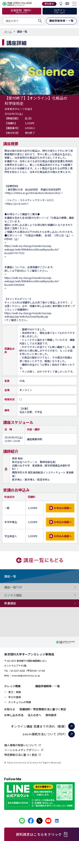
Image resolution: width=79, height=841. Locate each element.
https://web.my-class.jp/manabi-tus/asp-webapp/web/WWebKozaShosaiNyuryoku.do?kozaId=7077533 (31, 249)
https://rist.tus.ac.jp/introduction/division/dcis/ (33, 193)
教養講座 (21, 603)
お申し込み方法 (13, 715)
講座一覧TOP (21, 587)
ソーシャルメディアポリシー (22, 750)
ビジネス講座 (21, 595)
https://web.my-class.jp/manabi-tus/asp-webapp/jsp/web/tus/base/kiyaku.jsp (28, 314)
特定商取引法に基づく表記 (20, 754)
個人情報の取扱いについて (20, 745)
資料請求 (51, 715)
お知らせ (9, 709)
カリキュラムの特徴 (19, 702)
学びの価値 (14, 697)
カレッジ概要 (12, 686)
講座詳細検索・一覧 (47, 686)
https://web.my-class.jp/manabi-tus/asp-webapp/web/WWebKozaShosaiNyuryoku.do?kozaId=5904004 (31, 281)
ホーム (8, 31)
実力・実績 (14, 692)
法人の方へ (34, 715)
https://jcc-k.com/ (16, 203)
